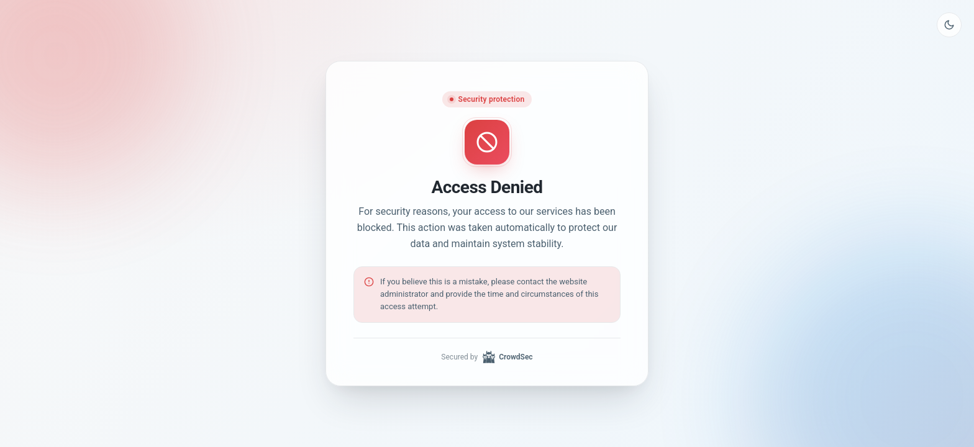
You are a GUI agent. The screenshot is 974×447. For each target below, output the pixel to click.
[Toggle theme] (949, 24)
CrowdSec (507, 357)
